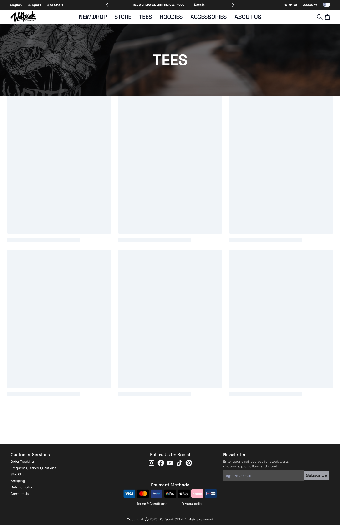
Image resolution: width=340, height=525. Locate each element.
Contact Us (20, 493)
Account (310, 5)
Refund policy (22, 487)
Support (34, 5)
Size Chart (55, 5)
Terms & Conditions (152, 503)
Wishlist (290, 5)
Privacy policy (192, 503)
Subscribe (316, 475)
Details (199, 5)
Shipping (18, 481)
